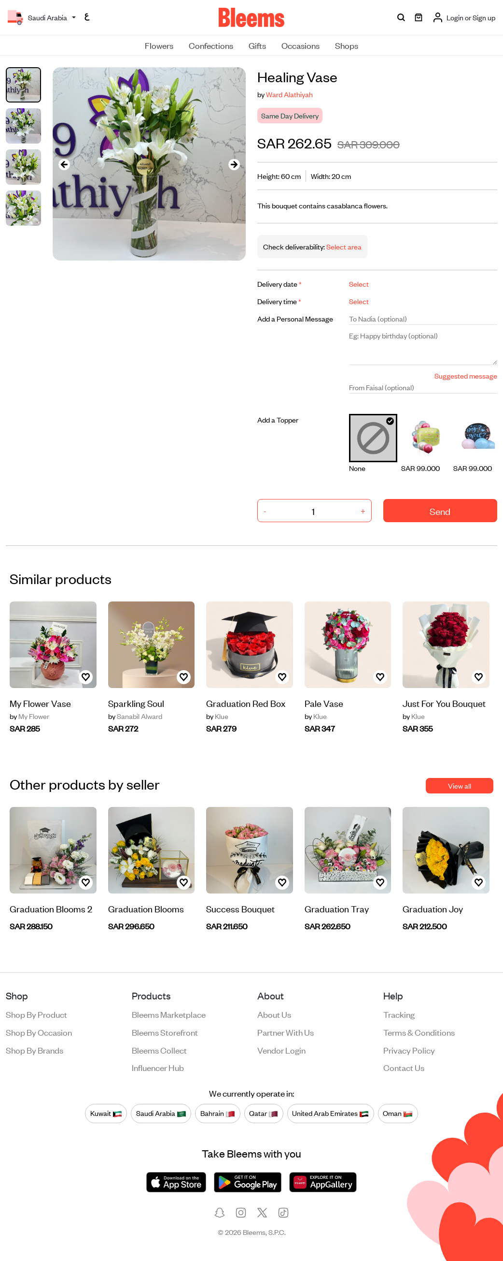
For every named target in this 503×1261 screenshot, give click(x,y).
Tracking (399, 1014)
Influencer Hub (158, 1067)
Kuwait (106, 1113)
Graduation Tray (337, 908)
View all (459, 785)
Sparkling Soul (136, 703)
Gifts (257, 45)
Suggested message (465, 375)
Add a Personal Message (295, 318)
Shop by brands (34, 1050)
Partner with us (285, 1032)
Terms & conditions (419, 1032)
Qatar (263, 1113)
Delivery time (279, 301)
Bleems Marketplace (169, 1014)
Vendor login (281, 1050)
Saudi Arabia (161, 1113)
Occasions (300, 45)
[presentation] (64, 164)
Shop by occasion (39, 1032)
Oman (398, 1113)
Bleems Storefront (165, 1032)
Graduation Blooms (146, 908)
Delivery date (279, 284)
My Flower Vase (40, 703)
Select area (343, 246)
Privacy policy (409, 1050)
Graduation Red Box (245, 703)
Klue (217, 716)
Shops (346, 45)
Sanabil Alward (135, 716)
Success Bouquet (240, 908)
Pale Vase (324, 703)
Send (440, 511)
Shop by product (36, 1014)
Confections (211, 45)
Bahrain (217, 1113)
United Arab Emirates (330, 1113)
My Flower (29, 716)
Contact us (403, 1067)
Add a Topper (277, 419)
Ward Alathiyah (289, 94)
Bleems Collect (159, 1050)
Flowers (159, 45)
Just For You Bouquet (444, 703)
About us (274, 1014)
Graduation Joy (433, 908)
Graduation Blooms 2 (51, 908)
